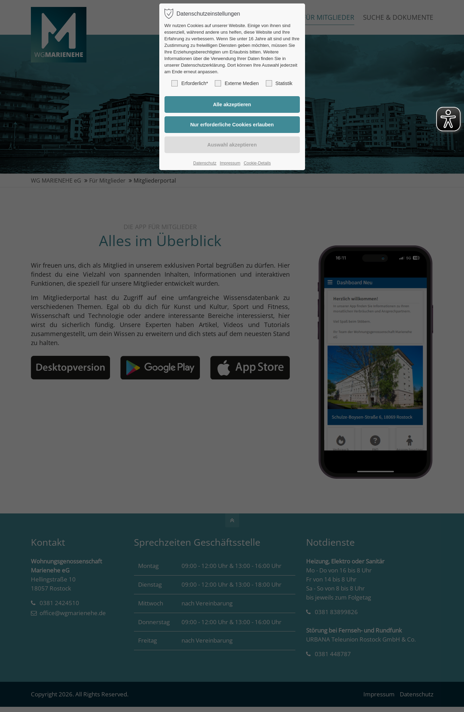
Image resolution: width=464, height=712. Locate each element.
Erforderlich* (189, 83)
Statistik (279, 83)
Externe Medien (237, 83)
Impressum (230, 163)
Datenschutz (205, 163)
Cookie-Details (257, 163)
